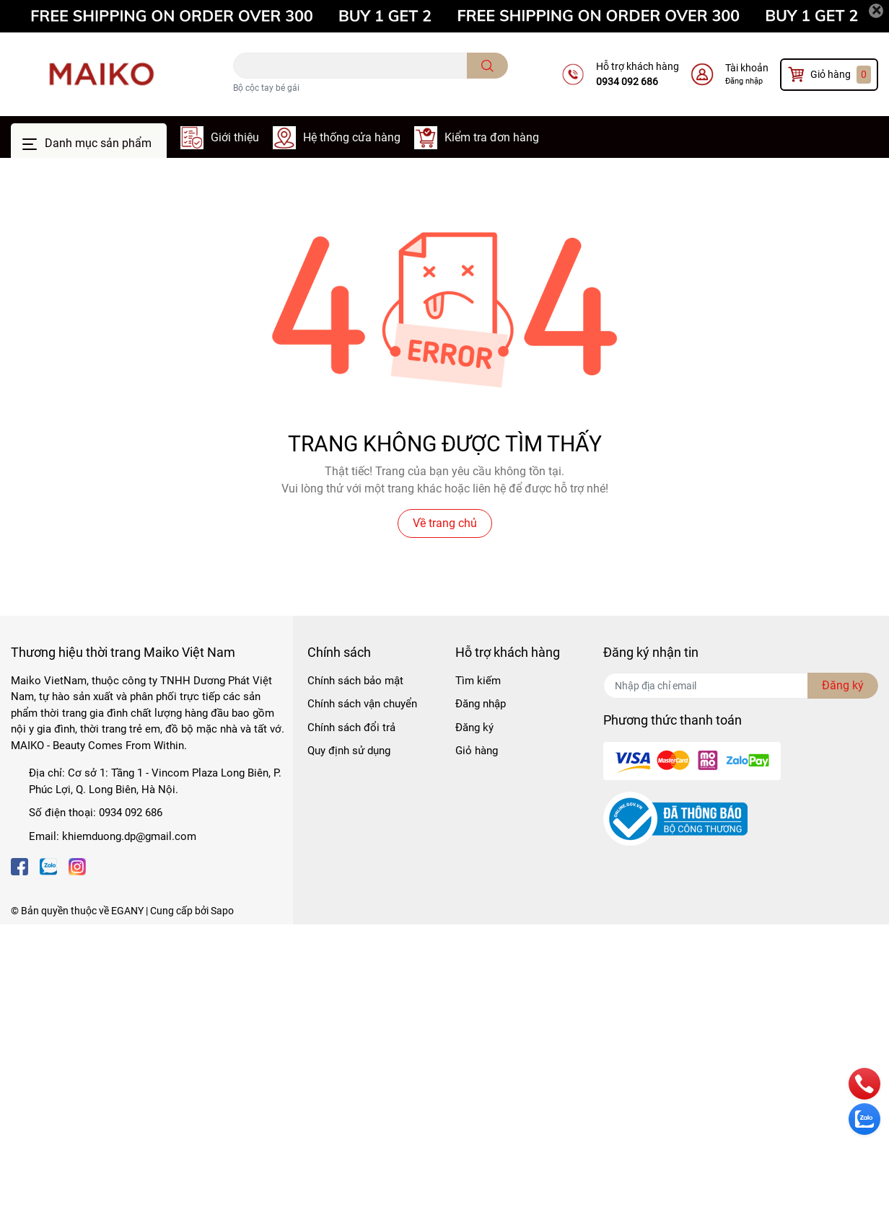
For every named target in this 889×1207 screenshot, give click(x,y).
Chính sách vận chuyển (362, 703)
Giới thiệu (235, 137)
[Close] (876, 11)
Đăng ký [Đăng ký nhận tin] (843, 685)
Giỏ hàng (476, 750)
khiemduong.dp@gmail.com (129, 836)
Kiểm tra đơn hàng (491, 137)
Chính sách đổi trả (351, 727)
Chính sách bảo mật (355, 680)
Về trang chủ (445, 523)
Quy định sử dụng (348, 750)
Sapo (222, 910)
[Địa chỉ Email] (740, 686)
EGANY (127, 910)
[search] (487, 66)
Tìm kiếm (478, 680)
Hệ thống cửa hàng (351, 137)
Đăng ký (474, 727)
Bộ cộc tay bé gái (266, 88)
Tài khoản (746, 68)
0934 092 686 (627, 81)
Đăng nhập (744, 81)
